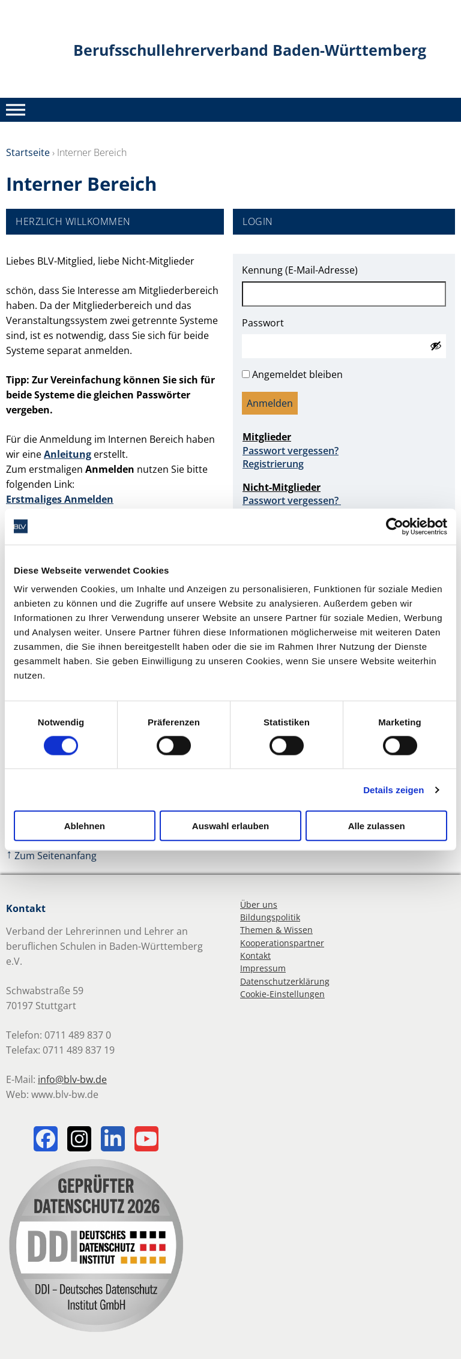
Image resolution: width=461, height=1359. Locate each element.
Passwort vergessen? (291, 450)
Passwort (263, 322)
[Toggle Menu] (15, 109)
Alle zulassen (376, 826)
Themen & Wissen (276, 929)
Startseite (28, 152)
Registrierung (273, 463)
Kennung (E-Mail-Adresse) (300, 270)
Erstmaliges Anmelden (59, 499)
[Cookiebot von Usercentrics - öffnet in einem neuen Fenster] (394, 526)
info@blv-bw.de (72, 1079)
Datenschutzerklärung (285, 981)
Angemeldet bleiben (297, 374)
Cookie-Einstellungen (282, 994)
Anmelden (270, 403)
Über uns (258, 904)
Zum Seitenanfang (51, 855)
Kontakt (255, 955)
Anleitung (67, 454)
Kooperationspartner (282, 943)
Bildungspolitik (270, 917)
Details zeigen (393, 789)
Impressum (263, 968)
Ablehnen (84, 826)
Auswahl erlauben (230, 826)
